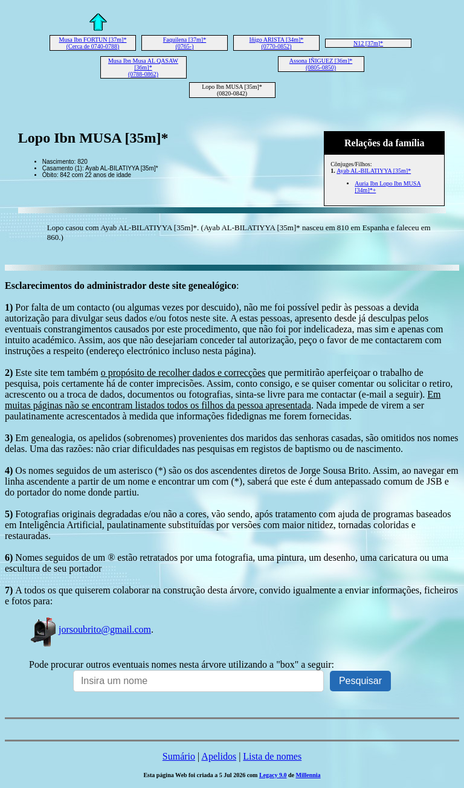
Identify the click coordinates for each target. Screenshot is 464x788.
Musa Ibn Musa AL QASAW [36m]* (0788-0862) (143, 67)
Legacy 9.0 (273, 775)
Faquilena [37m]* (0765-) (184, 43)
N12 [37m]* (368, 43)
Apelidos (218, 756)
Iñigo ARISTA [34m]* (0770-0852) (277, 43)
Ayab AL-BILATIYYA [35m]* (374, 170)
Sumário (179, 756)
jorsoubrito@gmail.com (90, 629)
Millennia (307, 775)
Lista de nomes (272, 756)
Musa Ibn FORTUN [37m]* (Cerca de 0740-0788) (93, 43)
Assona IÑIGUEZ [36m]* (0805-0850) (320, 64)
